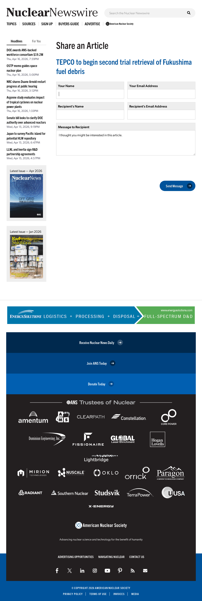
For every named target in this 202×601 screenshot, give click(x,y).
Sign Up (47, 23)
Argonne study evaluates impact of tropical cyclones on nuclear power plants (25, 102)
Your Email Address (143, 86)
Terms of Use (98, 594)
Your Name (66, 86)
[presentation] (87, 168)
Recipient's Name (71, 106)
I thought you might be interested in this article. (125, 142)
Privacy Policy (73, 594)
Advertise (92, 23)
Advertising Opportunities (76, 557)
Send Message (179, 186)
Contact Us (136, 557)
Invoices (119, 594)
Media (135, 594)
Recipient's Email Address (148, 106)
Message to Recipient (73, 127)
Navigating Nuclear (111, 557)
